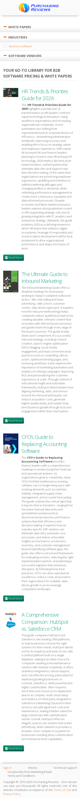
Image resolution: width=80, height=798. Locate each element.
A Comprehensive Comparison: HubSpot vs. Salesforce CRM (45, 621)
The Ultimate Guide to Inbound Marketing (44, 277)
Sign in (7, 768)
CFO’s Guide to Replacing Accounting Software (44, 443)
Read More (15, 257)
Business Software (20, 46)
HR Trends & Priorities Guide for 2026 (45, 95)
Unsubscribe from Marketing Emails (29, 772)
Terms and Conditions (21, 776)
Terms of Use (62, 790)
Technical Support (65, 768)
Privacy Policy (11, 794)
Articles (32, 768)
